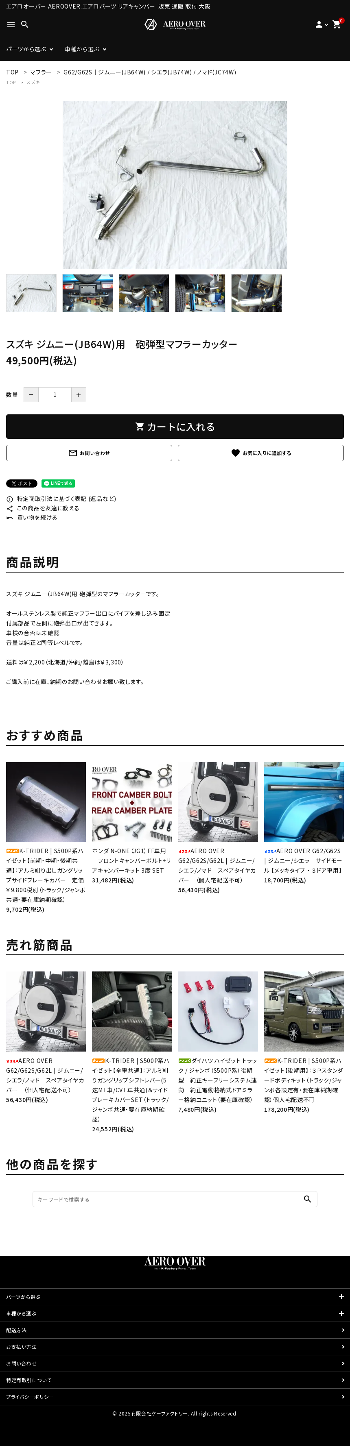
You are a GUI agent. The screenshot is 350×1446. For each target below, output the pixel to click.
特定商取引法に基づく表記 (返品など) (61, 498)
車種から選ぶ (82, 49)
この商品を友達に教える (42, 508)
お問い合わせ (89, 453)
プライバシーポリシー (30, 1396)
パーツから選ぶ (26, 49)
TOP (11, 82)
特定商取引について (28, 1379)
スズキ (32, 82)
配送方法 (16, 1329)
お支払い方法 (21, 1346)
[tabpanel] (175, 185)
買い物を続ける (32, 517)
